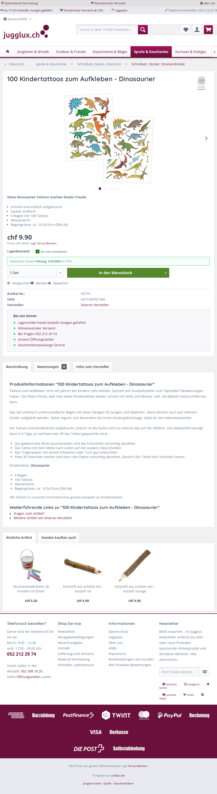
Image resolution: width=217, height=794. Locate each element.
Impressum (117, 653)
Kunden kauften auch (58, 537)
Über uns (116, 642)
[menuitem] (112, 32)
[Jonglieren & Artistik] (33, 51)
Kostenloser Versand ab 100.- (84, 10)
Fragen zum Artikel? (27, 513)
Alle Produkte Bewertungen (130, 665)
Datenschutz (118, 631)
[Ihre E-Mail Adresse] (179, 671)
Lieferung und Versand (76, 653)
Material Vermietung (74, 659)
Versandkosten (138, 766)
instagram (192, 684)
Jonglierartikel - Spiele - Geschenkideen (108, 783)
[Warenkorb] (208, 29)
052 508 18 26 (31, 671)
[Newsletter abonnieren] (205, 671)
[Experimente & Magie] (110, 51)
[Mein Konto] (197, 29)
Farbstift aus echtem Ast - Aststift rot (83, 588)
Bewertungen (52, 366)
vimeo (189, 694)
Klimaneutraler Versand (109, 3)
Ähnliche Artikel (19, 537)
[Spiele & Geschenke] (151, 51)
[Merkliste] (185, 29)
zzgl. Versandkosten (43, 243)
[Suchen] (143, 29)
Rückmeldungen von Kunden (131, 659)
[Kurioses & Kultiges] (191, 51)
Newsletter (66, 631)
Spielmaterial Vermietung (21, 3)
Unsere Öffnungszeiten (36, 339)
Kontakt (64, 648)
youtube (169, 694)
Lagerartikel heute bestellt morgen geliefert (52, 322)
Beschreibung (17, 366)
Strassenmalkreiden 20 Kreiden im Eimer (31, 588)
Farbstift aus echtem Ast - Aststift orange (135, 588)
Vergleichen (19, 283)
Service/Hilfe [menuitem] (15, 19)
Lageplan (121, 10)
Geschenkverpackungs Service (41, 345)
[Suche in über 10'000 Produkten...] (112, 29)
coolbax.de (118, 775)
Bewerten (58, 283)
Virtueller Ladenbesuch (76, 665)
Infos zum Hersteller (92, 366)
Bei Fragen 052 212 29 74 (37, 334)
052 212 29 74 (21, 654)
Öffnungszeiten (29, 677)
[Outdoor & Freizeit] (70, 51)
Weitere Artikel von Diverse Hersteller (41, 518)
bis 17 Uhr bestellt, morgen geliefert (28, 10)
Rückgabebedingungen (76, 637)
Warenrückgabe (70, 642)
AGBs (113, 648)
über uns (209, 3)
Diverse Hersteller (95, 305)
